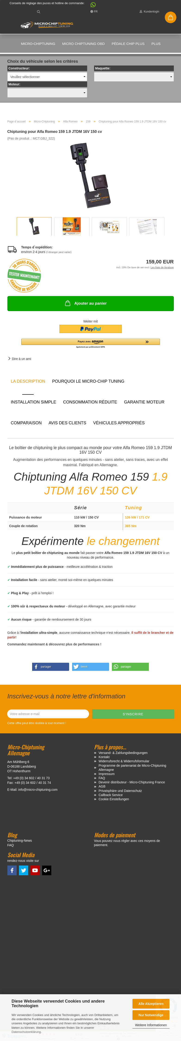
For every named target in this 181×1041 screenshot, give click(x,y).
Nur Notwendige (150, 1015)
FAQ (102, 780)
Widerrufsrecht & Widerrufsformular (124, 763)
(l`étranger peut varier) (58, 254)
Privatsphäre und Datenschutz (120, 792)
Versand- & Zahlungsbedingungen (123, 754)
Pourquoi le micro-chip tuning (88, 383)
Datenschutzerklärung (26, 1032)
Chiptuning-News (19, 842)
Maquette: (102, 70)
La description (28, 383)
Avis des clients (67, 424)
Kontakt (104, 759)
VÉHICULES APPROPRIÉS (119, 424)
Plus (155, 44)
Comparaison (26, 424)
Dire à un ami (21, 361)
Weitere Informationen (151, 1025)
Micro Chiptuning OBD (83, 44)
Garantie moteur (144, 404)
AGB (102, 788)
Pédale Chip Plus (128, 44)
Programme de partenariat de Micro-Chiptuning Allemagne (132, 769)
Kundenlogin (149, 11)
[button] (91, 6)
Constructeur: (19, 70)
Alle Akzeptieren (150, 1004)
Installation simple (33, 404)
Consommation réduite (90, 404)
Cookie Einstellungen (114, 801)
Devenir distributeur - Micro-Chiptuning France (132, 784)
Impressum (107, 775)
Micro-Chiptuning (38, 44)
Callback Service (111, 796)
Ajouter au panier (85, 305)
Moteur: (14, 86)
